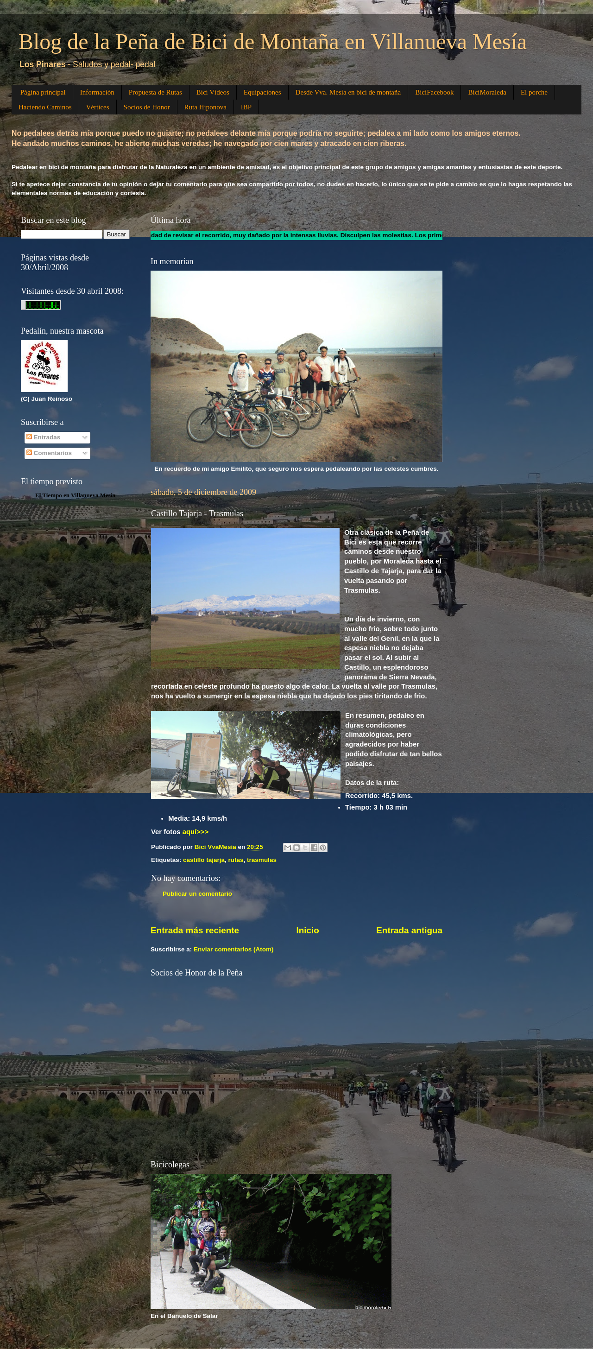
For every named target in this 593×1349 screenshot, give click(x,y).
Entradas (43, 437)
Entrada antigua (409, 930)
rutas (236, 859)
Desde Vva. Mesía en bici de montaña (348, 92)
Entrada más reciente (195, 930)
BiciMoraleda (487, 92)
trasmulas (262, 859)
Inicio (307, 930)
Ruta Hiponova (205, 107)
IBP (246, 107)
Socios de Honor (147, 107)
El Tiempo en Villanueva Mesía (75, 495)
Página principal (43, 92)
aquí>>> (196, 832)
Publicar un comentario (197, 893)
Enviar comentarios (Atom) (234, 949)
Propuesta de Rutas (155, 92)
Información (97, 92)
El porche (534, 92)
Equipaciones (262, 92)
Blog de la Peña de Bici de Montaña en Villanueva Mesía (273, 41)
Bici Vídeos (212, 92)
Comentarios (49, 453)
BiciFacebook (434, 92)
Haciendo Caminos (45, 107)
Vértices (97, 107)
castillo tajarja (204, 859)
